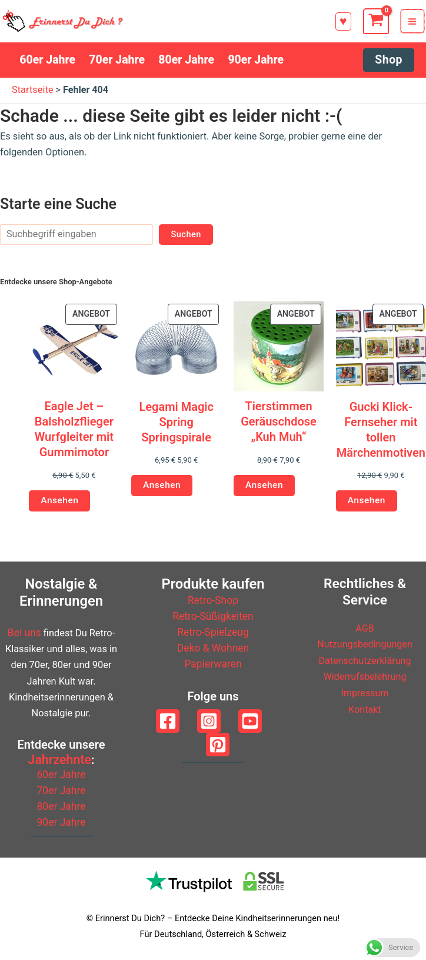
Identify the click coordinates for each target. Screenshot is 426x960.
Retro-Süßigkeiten (213, 617)
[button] (345, 24)
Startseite (33, 94)
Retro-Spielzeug (213, 633)
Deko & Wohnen (213, 649)
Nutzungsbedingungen (365, 644)
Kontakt (364, 709)
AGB (364, 629)
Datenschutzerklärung (365, 660)
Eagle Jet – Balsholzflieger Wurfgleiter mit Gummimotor (74, 434)
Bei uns (25, 634)
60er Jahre (61, 774)
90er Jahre (61, 823)
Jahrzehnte (59, 760)
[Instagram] (209, 722)
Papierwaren (212, 665)
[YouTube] (250, 722)
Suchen (186, 239)
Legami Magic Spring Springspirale (176, 426)
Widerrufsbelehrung (364, 677)
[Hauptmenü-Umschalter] (414, 23)
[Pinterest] (217, 746)
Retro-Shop (213, 601)
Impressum (365, 693)
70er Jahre (61, 790)
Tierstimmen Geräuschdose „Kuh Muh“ (279, 426)
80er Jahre (61, 807)
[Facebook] (167, 722)
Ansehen (58, 505)
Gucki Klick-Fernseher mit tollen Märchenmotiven (381, 434)
